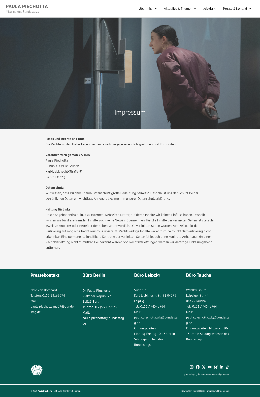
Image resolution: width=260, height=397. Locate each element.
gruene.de (224, 374)
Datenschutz (223, 390)
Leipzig (209, 8)
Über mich (148, 8)
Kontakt (196, 390)
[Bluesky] (216, 367)
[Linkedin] (222, 367)
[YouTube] (210, 367)
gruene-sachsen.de (210, 374)
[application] (155, 8)
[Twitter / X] (204, 367)
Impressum (212, 390)
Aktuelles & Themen (180, 8)
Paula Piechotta (27, 6)
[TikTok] (227, 367)
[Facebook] (198, 367)
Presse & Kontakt (237, 8)
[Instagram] (192, 367)
